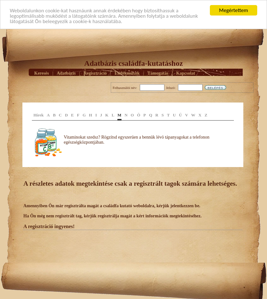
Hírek (38, 115)
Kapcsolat (185, 73)
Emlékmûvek (127, 73)
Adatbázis (66, 73)
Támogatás (157, 73)
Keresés (41, 73)
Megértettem (233, 10)
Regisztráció (95, 73)
